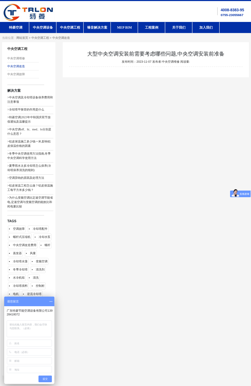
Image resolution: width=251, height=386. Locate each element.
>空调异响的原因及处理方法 (25, 177)
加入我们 (206, 27)
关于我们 (179, 27)
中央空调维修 (16, 58)
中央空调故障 (16, 74)
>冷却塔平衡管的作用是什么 (25, 109)
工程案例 (151, 27)
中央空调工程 (70, 27)
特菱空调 (15, 27)
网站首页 (22, 37)
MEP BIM (124, 27)
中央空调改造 (61, 37)
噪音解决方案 (97, 27)
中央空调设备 (43, 27)
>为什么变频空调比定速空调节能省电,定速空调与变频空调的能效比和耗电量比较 (30, 202)
